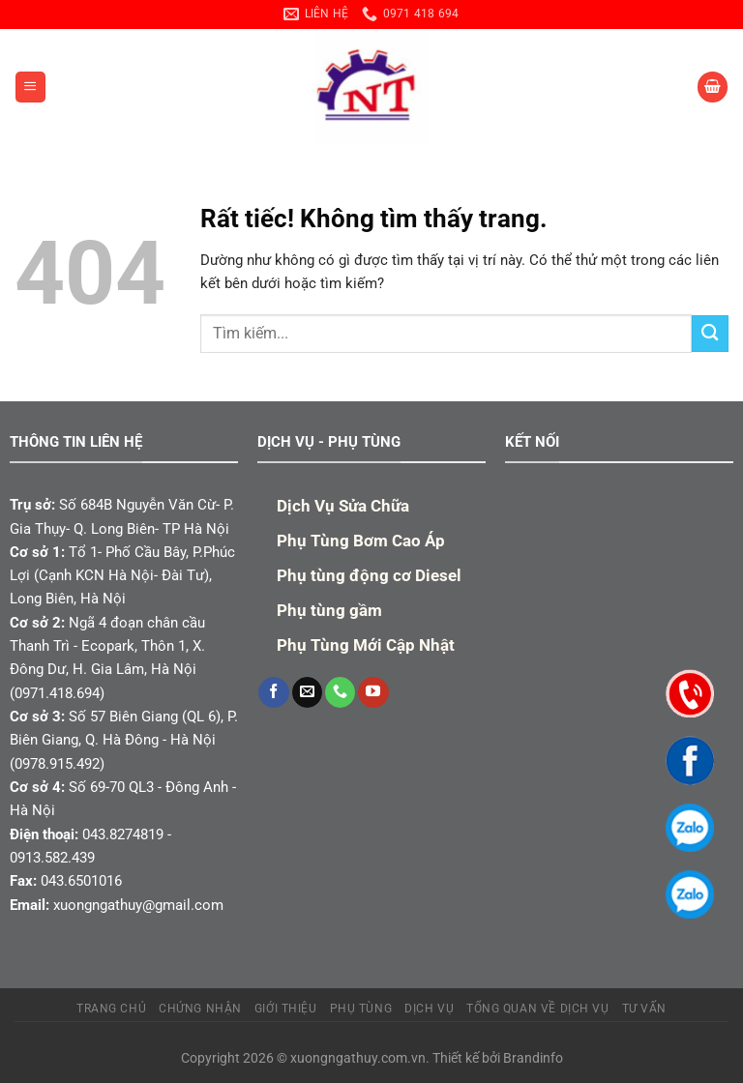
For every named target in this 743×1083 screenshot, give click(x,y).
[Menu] (30, 87)
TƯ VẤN (645, 1008)
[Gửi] (710, 333)
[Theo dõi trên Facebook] (273, 692)
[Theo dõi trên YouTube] (373, 692)
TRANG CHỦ (111, 1008)
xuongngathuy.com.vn (358, 1058)
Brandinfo (533, 1058)
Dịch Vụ (429, 1008)
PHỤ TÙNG (361, 1008)
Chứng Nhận (200, 1008)
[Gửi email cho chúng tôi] (307, 692)
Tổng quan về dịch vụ (537, 1008)
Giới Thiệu (285, 1008)
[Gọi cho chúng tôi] (340, 692)
